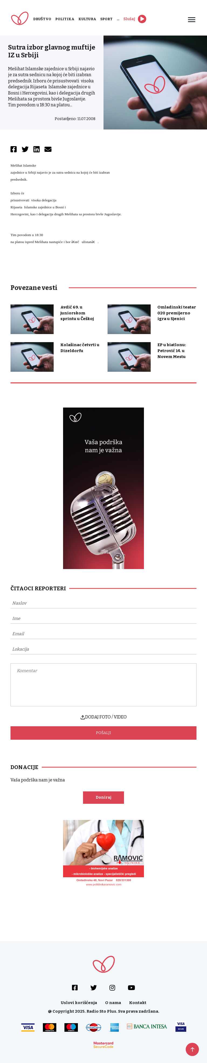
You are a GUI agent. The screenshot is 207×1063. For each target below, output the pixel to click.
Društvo (42, 19)
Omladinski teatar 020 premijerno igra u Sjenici (176, 313)
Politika (64, 19)
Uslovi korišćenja (79, 1002)
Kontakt (137, 1002)
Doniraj (103, 797)
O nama (113, 1002)
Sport (106, 19)
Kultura (87, 19)
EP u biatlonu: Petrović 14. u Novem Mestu (171, 350)
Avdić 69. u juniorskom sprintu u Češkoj (77, 313)
